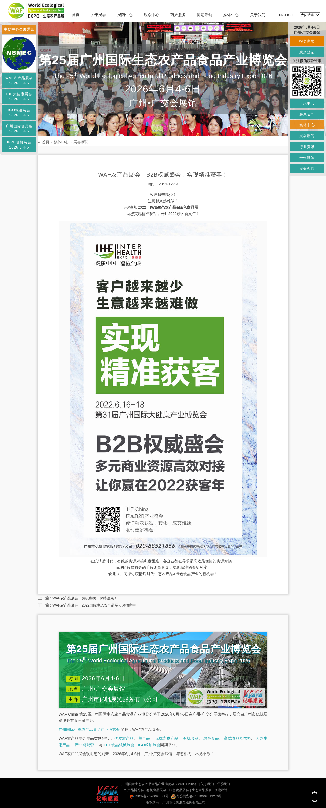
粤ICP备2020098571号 (149, 796)
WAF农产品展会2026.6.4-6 (19, 80)
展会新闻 (81, 142)
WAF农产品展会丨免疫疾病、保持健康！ (84, 598)
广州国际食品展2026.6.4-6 (19, 128)
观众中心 (151, 14)
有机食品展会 (156, 790)
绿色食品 (211, 738)
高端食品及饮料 (237, 738)
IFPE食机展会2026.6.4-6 (19, 144)
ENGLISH (285, 14)
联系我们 (223, 784)
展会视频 (307, 169)
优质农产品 (124, 738)
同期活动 (204, 14)
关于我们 (257, 14)
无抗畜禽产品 (166, 738)
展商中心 (125, 14)
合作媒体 (307, 158)
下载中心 (307, 103)
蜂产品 (144, 738)
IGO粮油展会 (149, 745)
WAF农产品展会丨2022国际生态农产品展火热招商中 (94, 605)
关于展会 (98, 14)
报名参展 (307, 41)
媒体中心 (231, 14)
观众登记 (307, 52)
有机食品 (191, 738)
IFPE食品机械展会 (118, 745)
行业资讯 (307, 147)
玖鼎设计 (220, 790)
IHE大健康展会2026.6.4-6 (19, 96)
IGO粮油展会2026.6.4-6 (19, 112)
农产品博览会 (134, 790)
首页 (75, 14)
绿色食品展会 (179, 790)
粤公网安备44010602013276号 (196, 796)
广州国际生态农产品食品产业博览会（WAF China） (159, 784)
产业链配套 (84, 745)
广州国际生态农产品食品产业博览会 (89, 729)
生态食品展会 (202, 790)
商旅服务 (178, 14)
